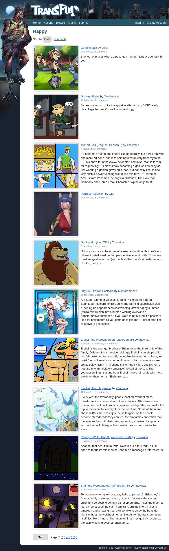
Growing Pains (90, 96)
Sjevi (104, 47)
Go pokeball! (89, 47)
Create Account (156, 22)
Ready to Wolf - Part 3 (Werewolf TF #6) (106, 437)
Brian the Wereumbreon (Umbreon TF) (105, 485)
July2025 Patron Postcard (97, 291)
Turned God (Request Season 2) (101, 145)
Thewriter (133, 145)
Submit (83, 22)
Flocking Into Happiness (96, 388)
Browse (60, 22)
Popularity (60, 39)
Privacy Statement (143, 547)
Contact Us (160, 547)
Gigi (111, 193)
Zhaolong (122, 388)
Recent (48, 22)
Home (37, 22)
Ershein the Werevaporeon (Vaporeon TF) (107, 339)
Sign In (139, 22)
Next (41, 537)
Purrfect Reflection (92, 193)
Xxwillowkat (111, 96)
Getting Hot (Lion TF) (94, 242)
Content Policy (123, 547)
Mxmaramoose (127, 291)
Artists (72, 22)
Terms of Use (106, 547)
